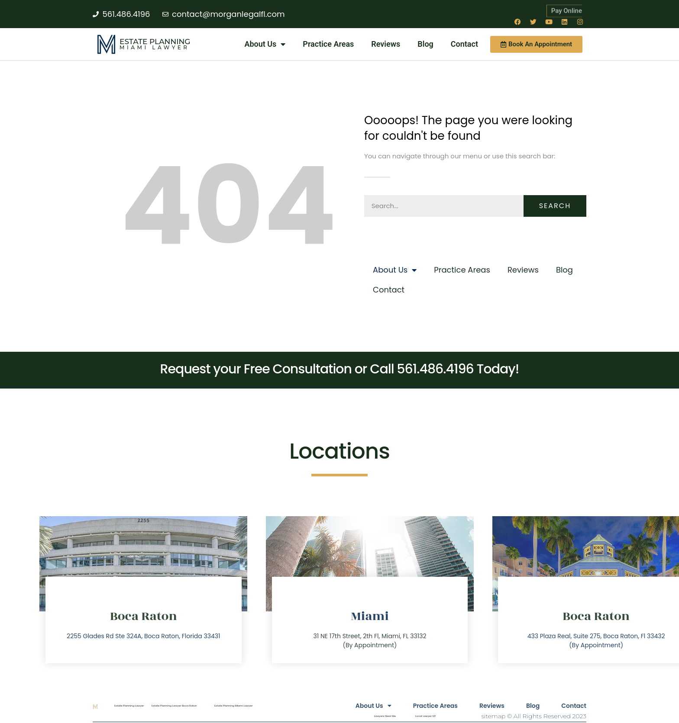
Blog (425, 43)
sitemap (493, 716)
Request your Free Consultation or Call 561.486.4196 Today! (339, 369)
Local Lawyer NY (425, 716)
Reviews (385, 43)
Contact (464, 43)
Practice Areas (328, 43)
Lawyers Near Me (385, 716)
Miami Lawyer (155, 47)
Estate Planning (155, 41)
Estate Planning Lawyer (129, 705)
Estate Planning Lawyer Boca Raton (174, 705)
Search (555, 206)
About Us (264, 44)
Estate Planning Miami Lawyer (233, 705)
